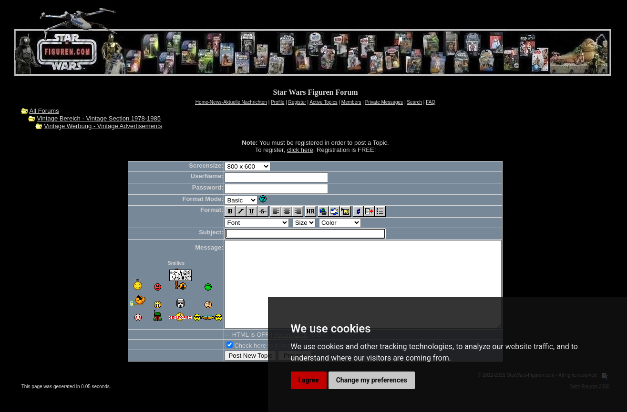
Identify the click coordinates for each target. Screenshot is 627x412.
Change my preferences (371, 380)
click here (300, 149)
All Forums (44, 110)
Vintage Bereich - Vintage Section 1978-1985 (99, 118)
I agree (308, 380)
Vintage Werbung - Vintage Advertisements (103, 126)
